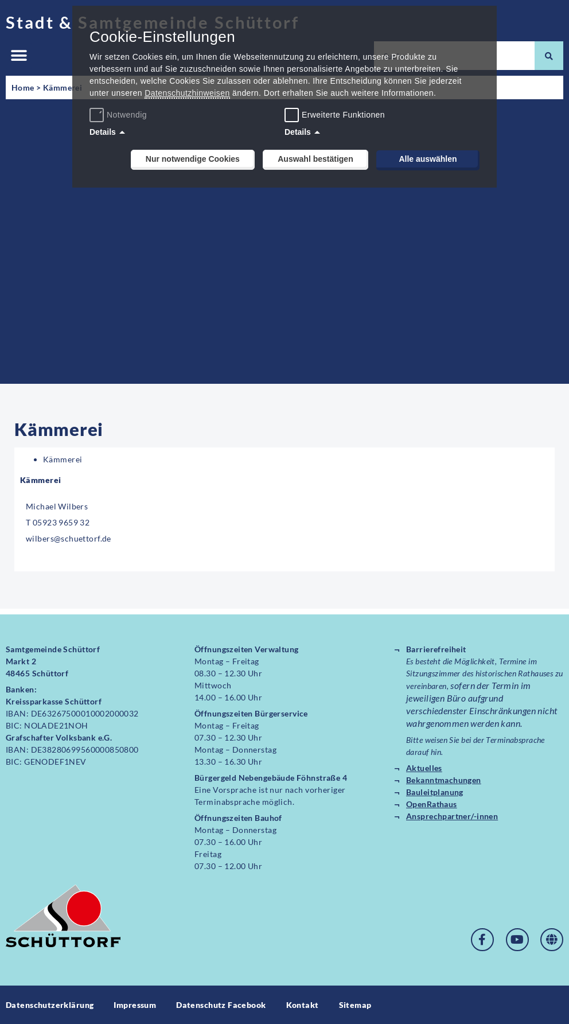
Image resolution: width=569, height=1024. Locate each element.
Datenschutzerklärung (49, 1005)
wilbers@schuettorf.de (68, 538)
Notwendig (119, 115)
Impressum (135, 1005)
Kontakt (302, 1005)
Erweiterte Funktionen (343, 114)
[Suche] (549, 55)
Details (102, 132)
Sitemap (355, 1005)
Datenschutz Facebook (221, 1005)
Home (22, 87)
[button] (19, 56)
